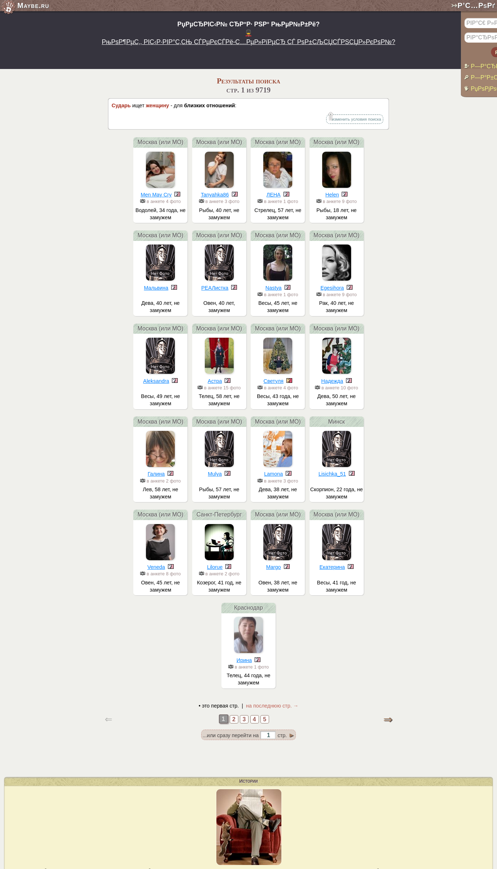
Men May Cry (156, 195)
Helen (332, 195)
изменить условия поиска (356, 119)
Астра (215, 381)
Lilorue (214, 567)
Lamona (273, 474)
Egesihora (332, 288)
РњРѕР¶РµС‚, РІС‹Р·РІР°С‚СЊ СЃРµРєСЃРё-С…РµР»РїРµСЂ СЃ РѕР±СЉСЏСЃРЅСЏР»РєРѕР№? (249, 42)
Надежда (332, 381)
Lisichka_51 (332, 474)
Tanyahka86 (215, 195)
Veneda (156, 567)
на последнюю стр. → (272, 706)
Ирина (244, 660)
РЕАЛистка (214, 288)
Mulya (215, 474)
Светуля (274, 381)
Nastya (273, 288)
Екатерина (332, 567)
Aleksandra (156, 381)
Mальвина (156, 288)
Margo (273, 567)
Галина (156, 474)
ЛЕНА (274, 195)
